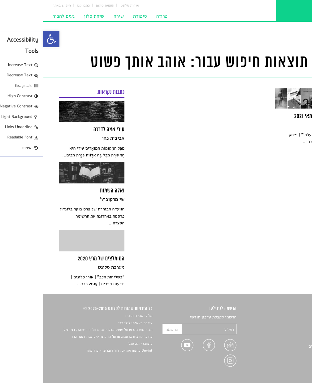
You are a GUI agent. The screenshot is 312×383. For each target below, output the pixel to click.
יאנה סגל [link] (91, 343)
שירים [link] (291, 324)
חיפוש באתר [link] (18, 5)
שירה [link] (75, 16)
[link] (8, 39)
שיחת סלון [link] (51, 16)
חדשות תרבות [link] (285, 332)
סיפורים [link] (289, 317)
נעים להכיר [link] (20, 16)
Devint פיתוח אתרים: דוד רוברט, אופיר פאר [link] (76, 350)
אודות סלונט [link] (86, 5)
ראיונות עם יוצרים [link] (281, 346)
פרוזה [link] (118, 16)
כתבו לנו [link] (40, 5)
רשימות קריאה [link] (284, 339)
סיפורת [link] (97, 16)
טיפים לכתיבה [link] (284, 354)
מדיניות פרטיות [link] (283, 361)
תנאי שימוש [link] (286, 368)
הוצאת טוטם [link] (62, 5)
